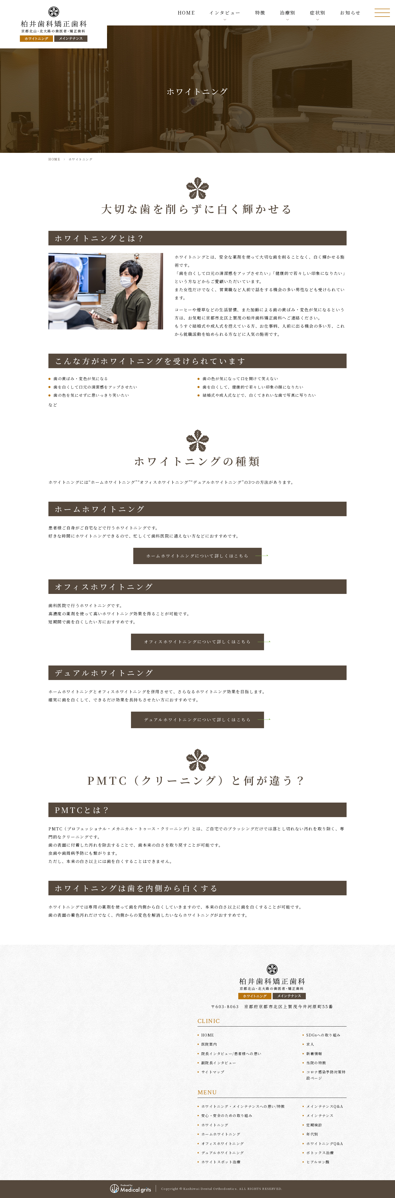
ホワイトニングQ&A (324, 1143)
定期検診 (314, 1124)
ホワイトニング (215, 1124)
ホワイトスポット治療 (221, 1161)
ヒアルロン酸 (318, 1161)
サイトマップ (212, 1071)
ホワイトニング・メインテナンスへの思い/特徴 (243, 1106)
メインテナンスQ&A (324, 1106)
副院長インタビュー (218, 1062)
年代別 (312, 1134)
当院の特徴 (316, 1062)
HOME (186, 12)
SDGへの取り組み (323, 1034)
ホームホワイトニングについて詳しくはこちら (197, 556)
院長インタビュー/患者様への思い (231, 1053)
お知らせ (350, 12)
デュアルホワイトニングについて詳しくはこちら (197, 720)
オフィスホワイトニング (222, 1143)
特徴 (260, 12)
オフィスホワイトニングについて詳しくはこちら (197, 642)
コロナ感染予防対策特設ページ (326, 1074)
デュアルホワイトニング (222, 1152)
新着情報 (314, 1053)
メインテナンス (320, 1115)
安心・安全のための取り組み (226, 1115)
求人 (310, 1044)
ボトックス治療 (320, 1152)
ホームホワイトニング (220, 1134)
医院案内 (209, 1044)
